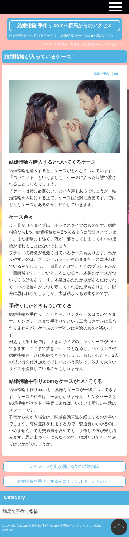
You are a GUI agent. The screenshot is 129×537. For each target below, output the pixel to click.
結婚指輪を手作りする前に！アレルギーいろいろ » (64, 481)
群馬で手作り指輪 (67, 44)
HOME (47, 44)
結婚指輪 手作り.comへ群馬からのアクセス (64, 25)
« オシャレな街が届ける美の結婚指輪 (64, 466)
